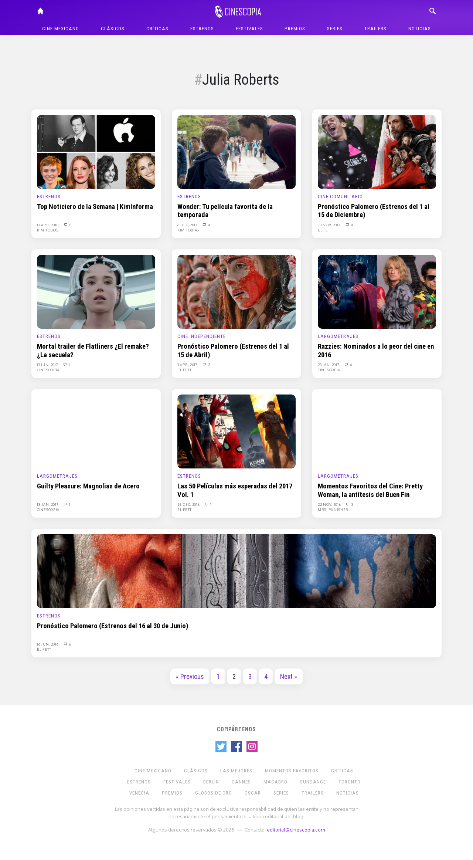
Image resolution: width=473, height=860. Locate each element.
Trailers (375, 28)
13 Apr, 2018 (48, 225)
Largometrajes (338, 336)
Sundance (313, 782)
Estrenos (202, 28)
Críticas (157, 28)
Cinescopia (48, 370)
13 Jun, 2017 (48, 364)
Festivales (249, 28)
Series (335, 28)
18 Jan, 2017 (48, 504)
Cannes (241, 782)
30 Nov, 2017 (329, 225)
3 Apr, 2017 (187, 364)
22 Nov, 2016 (330, 504)
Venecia (139, 793)
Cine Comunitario (340, 196)
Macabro (275, 782)
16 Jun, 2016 (48, 644)
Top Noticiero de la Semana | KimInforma (95, 207)
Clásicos (113, 28)
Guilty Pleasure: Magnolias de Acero (88, 486)
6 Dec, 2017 (187, 225)
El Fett (325, 230)
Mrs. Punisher (333, 509)
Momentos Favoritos (292, 770)
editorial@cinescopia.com (296, 829)
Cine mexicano (60, 28)
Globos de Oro (213, 793)
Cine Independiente (201, 336)
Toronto (349, 782)
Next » (288, 677)
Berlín (211, 782)
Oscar (253, 793)
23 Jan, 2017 (329, 364)
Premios (295, 28)
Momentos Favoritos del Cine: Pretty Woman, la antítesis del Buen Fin (370, 490)
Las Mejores (236, 770)
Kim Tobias (48, 230)
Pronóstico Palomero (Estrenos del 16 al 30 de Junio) (112, 626)
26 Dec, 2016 (189, 504)
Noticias (419, 28)
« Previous (190, 677)
